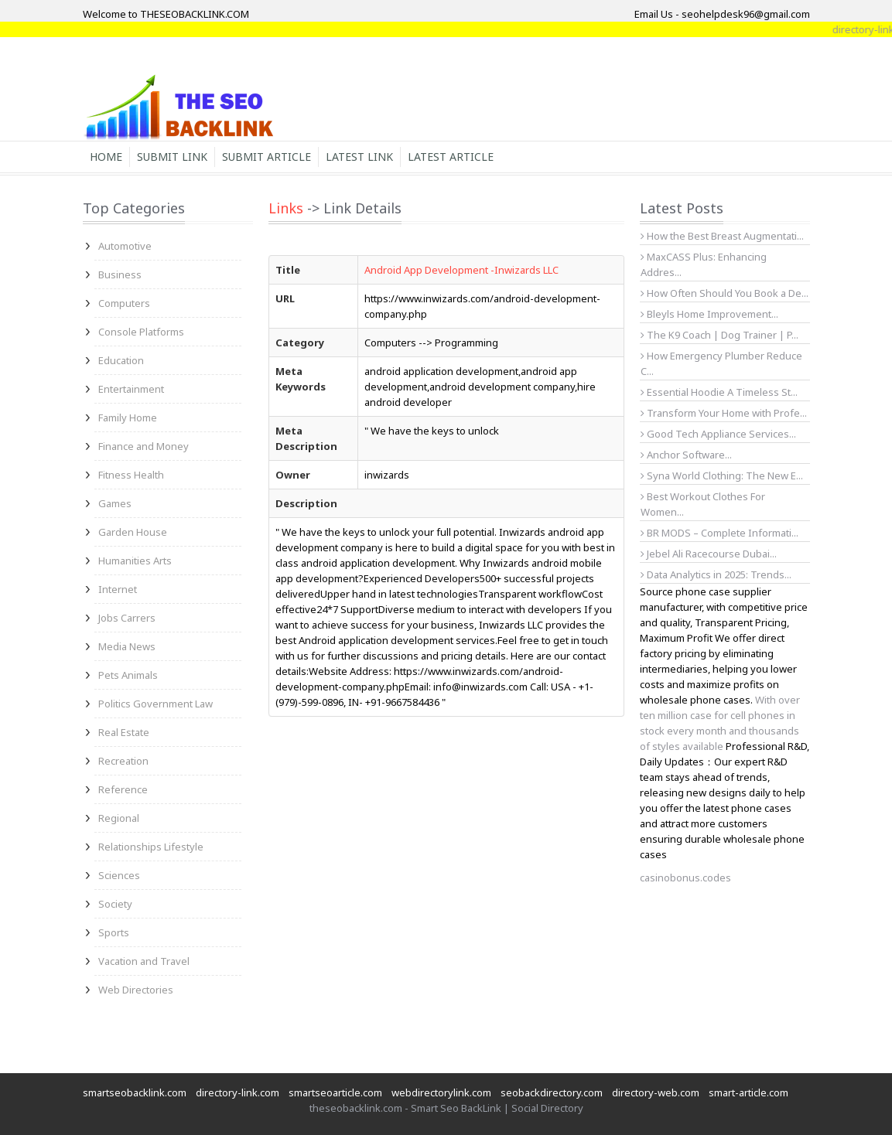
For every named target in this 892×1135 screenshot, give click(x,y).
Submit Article (266, 156)
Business (120, 274)
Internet (117, 589)
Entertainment (131, 389)
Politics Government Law (155, 704)
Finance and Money (143, 446)
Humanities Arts (135, 561)
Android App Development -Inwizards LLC (461, 270)
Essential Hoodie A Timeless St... (719, 392)
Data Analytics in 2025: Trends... (716, 574)
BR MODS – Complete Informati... (719, 533)
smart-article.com (748, 1092)
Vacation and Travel (144, 961)
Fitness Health (131, 475)
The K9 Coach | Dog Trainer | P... (719, 335)
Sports (113, 932)
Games (115, 503)
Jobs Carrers (127, 618)
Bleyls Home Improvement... (709, 314)
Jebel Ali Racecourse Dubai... (709, 554)
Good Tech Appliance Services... (718, 434)
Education (121, 360)
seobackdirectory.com (552, 1092)
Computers (124, 303)
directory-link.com (237, 1092)
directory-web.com (655, 1092)
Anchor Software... (686, 455)
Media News (127, 646)
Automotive (125, 246)
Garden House (132, 532)
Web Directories (135, 990)
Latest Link (359, 156)
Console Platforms (141, 332)
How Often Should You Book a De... (724, 293)
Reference (123, 789)
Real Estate (123, 732)
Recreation (123, 761)
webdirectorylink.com (441, 1092)
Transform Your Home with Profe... (724, 413)
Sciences (119, 875)
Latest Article (451, 156)
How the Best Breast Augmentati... (722, 236)
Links (285, 208)
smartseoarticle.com (335, 1092)
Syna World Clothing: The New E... (722, 475)
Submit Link (172, 156)
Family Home (127, 417)
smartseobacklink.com (134, 1092)
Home (106, 156)
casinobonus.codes (685, 877)
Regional (118, 818)
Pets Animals (128, 675)
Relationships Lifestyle (150, 847)
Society (115, 904)
